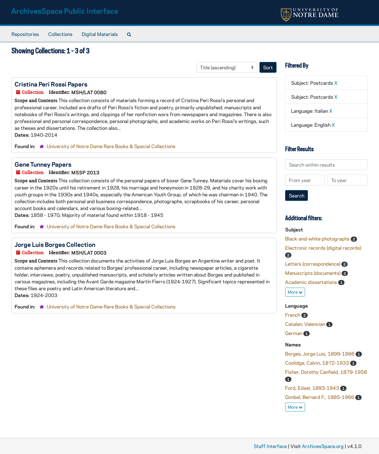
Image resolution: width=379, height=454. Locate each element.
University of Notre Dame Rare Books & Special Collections (111, 146)
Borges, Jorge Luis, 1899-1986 (320, 353)
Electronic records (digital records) (323, 248)
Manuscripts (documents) (313, 273)
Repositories (25, 34)
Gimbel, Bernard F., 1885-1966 (320, 397)
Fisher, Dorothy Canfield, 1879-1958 (326, 372)
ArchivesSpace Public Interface (64, 10)
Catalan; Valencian (305, 324)
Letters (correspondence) (313, 264)
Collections (60, 34)
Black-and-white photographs (318, 238)
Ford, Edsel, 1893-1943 (312, 388)
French (293, 315)
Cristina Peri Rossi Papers (51, 84)
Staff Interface (270, 446)
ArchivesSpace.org (323, 446)
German (294, 333)
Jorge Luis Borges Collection (55, 244)
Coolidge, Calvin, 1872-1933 (317, 363)
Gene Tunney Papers (43, 164)
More (295, 292)
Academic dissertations (311, 282)
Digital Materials (100, 34)
